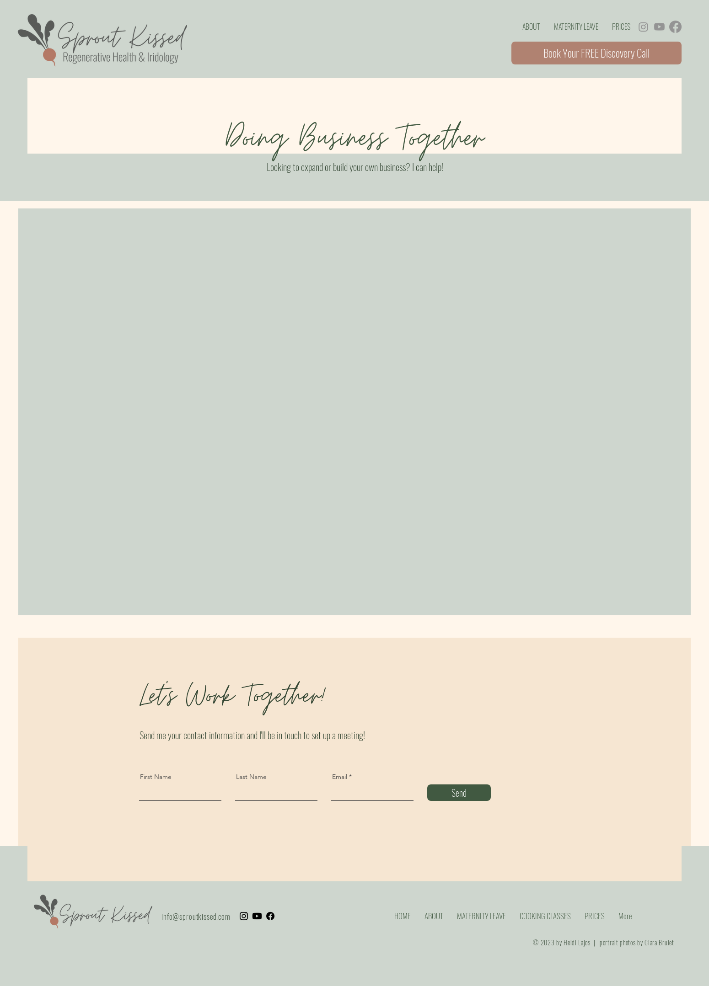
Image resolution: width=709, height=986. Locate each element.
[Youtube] (659, 27)
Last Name (251, 776)
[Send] (459, 792)
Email (339, 776)
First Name (156, 776)
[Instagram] (643, 27)
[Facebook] (675, 27)
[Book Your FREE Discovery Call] (596, 53)
